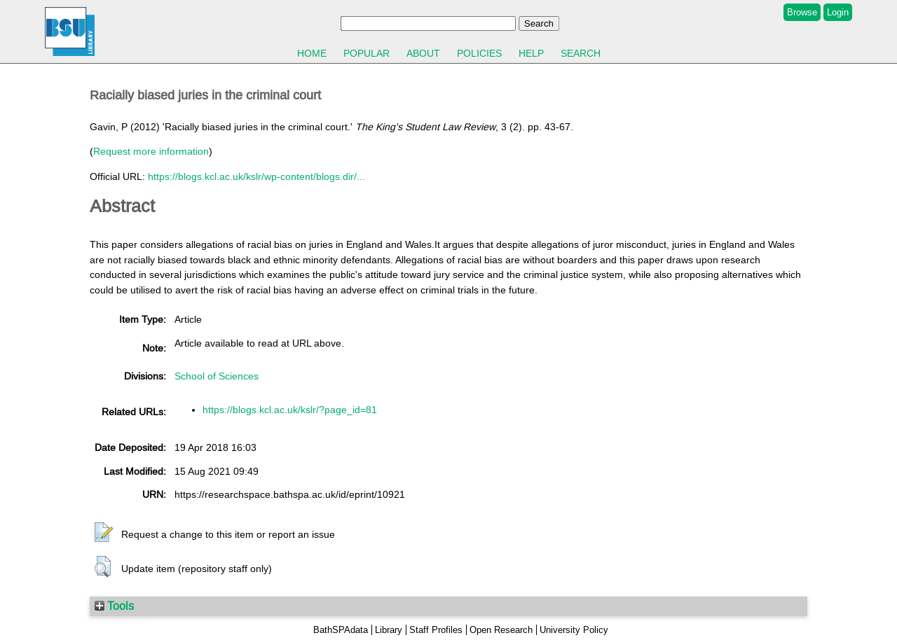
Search (581, 53)
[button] (104, 532)
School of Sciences (216, 376)
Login (838, 12)
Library (388, 630)
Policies (479, 53)
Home (312, 53)
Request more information (151, 151)
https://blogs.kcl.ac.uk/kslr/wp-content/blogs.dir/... (256, 176)
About (423, 53)
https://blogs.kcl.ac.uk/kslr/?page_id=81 (290, 409)
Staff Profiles (436, 630)
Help (531, 53)
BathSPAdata (340, 630)
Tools (114, 605)
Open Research (501, 630)
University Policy (574, 630)
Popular (366, 53)
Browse (802, 12)
